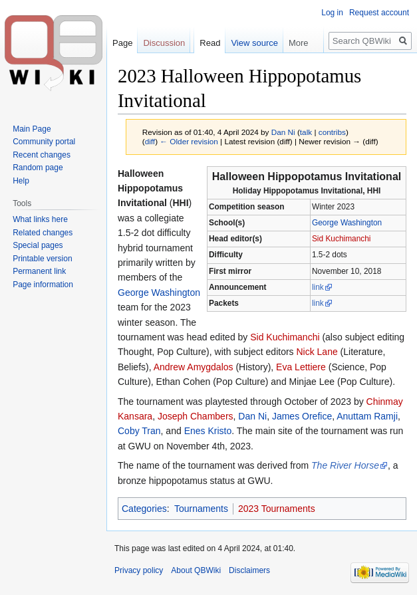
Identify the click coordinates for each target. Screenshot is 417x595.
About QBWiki (196, 570)
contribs (332, 132)
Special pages (38, 245)
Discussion (164, 43)
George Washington (347, 222)
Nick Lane (316, 351)
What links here (40, 219)
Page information (43, 284)
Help (21, 180)
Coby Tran (139, 430)
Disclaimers (249, 570)
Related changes (42, 232)
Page (122, 43)
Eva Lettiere (301, 367)
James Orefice (302, 416)
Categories (144, 508)
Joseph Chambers (195, 416)
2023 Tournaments (276, 508)
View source (254, 43)
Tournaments (201, 508)
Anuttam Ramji (367, 416)
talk (306, 132)
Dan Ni (252, 416)
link (318, 287)
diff (150, 141)
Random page (38, 167)
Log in (332, 12)
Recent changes (41, 155)
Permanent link (39, 271)
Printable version (42, 258)
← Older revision (189, 141)
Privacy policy (138, 570)
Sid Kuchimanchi (341, 238)
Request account (379, 12)
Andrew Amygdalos (193, 367)
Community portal (44, 141)
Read (210, 43)
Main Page (32, 129)
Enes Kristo (208, 430)
